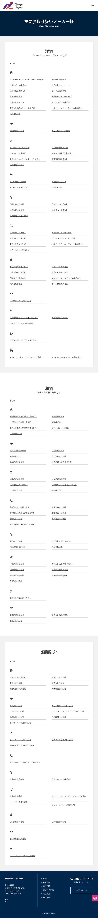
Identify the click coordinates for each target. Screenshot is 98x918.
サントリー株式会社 (18, 153)
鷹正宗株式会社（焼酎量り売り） (23, 513)
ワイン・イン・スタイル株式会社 (23, 340)
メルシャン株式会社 (60, 267)
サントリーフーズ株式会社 (20, 740)
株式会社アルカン (17, 102)
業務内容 (46, 886)
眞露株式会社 (57, 490)
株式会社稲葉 (15, 114)
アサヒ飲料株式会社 (18, 677)
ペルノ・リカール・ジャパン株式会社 (67, 244)
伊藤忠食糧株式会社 (18, 689)
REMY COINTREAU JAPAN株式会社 (66, 357)
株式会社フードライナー (61, 233)
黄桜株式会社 (15, 456)
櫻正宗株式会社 (16, 490)
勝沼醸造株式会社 (17, 131)
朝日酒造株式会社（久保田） (21, 422)
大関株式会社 (57, 422)
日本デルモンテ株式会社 (61, 779)
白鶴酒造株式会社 (17, 564)
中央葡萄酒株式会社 (18, 182)
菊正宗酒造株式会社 (18, 451)
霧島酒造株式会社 (17, 462)
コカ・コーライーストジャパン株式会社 (68, 711)
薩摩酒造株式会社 (59, 479)
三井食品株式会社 (59, 822)
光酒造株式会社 (16, 581)
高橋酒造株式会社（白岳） (20, 507)
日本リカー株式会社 (60, 210)
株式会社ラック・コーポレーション (24, 318)
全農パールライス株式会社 (62, 740)
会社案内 (46, 897)
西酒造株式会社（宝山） (61, 541)
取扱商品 (46, 894)
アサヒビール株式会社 (19, 85)
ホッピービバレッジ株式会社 (63, 805)
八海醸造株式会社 (17, 570)
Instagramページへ (6, 900)
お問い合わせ (81, 890)
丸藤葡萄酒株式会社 (18, 272)
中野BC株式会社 (16, 541)
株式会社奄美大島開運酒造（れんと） (25, 428)
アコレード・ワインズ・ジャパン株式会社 (27, 79)
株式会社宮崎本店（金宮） (20, 598)
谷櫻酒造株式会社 (59, 507)
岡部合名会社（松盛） (61, 428)
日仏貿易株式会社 (17, 210)
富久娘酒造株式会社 (60, 570)
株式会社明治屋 (16, 284)
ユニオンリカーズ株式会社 (20, 301)
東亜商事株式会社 (59, 182)
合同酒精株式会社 (59, 456)
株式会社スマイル (17, 165)
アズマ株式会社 (16, 97)
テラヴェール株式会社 (19, 187)
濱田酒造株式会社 (17, 575)
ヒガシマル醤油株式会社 (19, 802)
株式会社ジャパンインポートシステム (25, 159)
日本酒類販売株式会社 (19, 216)
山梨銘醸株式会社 (17, 615)
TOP (45, 879)
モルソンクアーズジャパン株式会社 (66, 278)
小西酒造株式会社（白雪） (62, 462)
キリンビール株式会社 (61, 131)
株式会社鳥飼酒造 (59, 519)
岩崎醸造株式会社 (59, 79)
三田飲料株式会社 (17, 822)
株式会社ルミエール (60, 318)
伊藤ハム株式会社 (59, 677)
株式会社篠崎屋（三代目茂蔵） (22, 745)
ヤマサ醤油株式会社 (18, 839)
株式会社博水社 (16, 796)
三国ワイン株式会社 (18, 278)
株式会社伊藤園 (16, 683)
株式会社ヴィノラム (18, 233)
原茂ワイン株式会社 (18, 238)
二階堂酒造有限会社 (18, 547)
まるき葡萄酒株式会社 (19, 267)
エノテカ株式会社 (59, 91)
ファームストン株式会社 (19, 250)
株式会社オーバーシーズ (61, 97)
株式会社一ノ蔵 (16, 434)
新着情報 (46, 882)
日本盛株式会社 (58, 547)
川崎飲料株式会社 (17, 717)
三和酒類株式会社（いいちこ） (64, 485)
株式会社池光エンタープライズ (22, 108)
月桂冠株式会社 (58, 451)
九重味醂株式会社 (59, 717)
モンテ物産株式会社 (60, 284)
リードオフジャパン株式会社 (21, 323)
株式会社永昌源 (58, 417)
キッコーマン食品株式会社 (20, 723)
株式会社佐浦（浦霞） (19, 485)
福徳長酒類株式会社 (60, 575)
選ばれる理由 (48, 890)
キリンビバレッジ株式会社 (62, 706)
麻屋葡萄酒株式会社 (18, 91)
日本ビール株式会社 (60, 204)
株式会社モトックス (60, 272)
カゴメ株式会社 (16, 706)
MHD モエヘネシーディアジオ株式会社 (25, 357)
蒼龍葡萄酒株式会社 (60, 159)
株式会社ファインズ (18, 244)
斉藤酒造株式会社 (17, 479)
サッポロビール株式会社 (19, 148)
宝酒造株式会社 (16, 519)
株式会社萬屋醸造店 (60, 615)
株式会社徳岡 (57, 187)
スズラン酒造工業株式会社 (62, 153)
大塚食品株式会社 (59, 689)
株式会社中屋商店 (17, 779)
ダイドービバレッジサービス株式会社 (25, 762)
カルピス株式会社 (17, 711)
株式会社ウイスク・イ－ (61, 85)
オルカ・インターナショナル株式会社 (67, 108)
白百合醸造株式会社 (60, 148)
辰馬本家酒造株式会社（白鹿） (22, 524)
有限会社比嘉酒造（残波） (62, 564)
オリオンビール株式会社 (61, 102)
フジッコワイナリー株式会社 (63, 238)
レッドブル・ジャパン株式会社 (22, 856)
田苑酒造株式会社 (59, 513)
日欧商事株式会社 (17, 204)
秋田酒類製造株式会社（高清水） (23, 417)
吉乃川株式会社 (16, 621)
